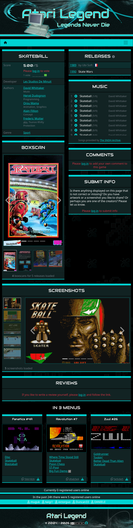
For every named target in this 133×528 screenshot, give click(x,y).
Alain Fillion (30, 111)
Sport (26, 133)
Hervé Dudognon (34, 96)
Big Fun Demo (58, 471)
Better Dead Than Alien (109, 461)
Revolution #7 (66, 419)
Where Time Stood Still (63, 457)
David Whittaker (33, 88)
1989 (73, 65)
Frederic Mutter (33, 118)
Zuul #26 (111, 419)
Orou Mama (31, 103)
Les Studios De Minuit (37, 81)
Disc (7, 457)
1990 (73, 72)
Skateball (11, 460)
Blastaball (11, 464)
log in (36, 71)
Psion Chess (57, 464)
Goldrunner (101, 454)
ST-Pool (54, 467)
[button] (7, 200)
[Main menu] (126, 42)
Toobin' (98, 457)
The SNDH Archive (110, 140)
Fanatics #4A (22, 419)
